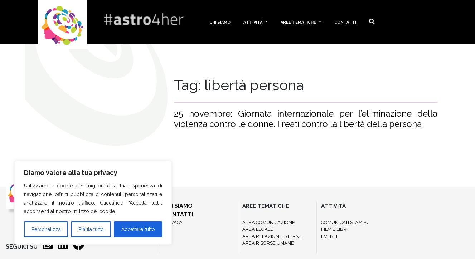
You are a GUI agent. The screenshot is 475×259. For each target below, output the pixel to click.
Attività (253, 21)
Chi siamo (220, 21)
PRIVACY (173, 222)
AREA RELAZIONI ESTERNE (272, 236)
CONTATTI (178, 214)
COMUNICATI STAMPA (344, 222)
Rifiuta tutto (91, 229)
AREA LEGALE (257, 229)
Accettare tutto (138, 229)
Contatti (345, 21)
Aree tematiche (299, 21)
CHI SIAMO (178, 205)
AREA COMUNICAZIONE (268, 222)
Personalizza (46, 229)
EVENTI (329, 236)
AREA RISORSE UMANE (268, 243)
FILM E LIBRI (334, 229)
